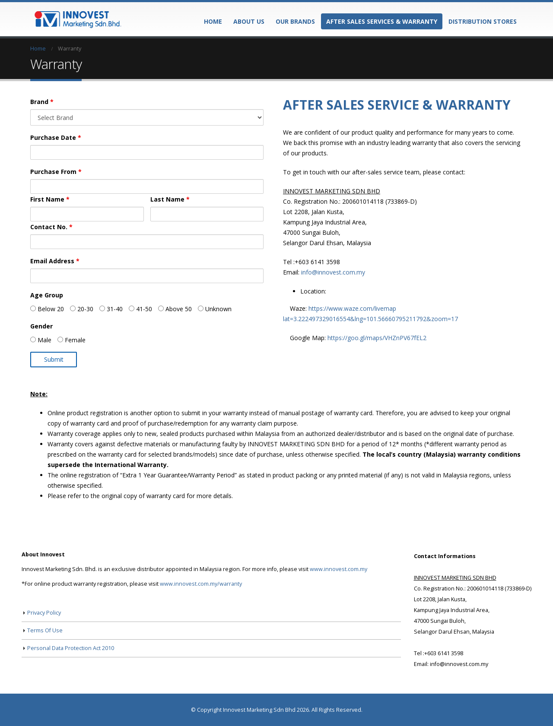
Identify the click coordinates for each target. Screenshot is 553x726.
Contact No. (51, 227)
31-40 (111, 309)
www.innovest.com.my (338, 569)
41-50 (140, 309)
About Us (248, 21)
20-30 (81, 309)
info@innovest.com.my (333, 272)
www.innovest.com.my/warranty (201, 583)
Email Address (54, 261)
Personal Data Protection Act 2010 (70, 648)
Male (40, 340)
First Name (50, 199)
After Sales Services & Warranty (381, 21)
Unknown (215, 309)
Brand (42, 102)
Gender (41, 326)
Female (71, 340)
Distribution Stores (482, 21)
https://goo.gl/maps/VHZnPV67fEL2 (376, 338)
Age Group (46, 295)
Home (213, 21)
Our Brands (295, 21)
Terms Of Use (45, 630)
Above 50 (175, 309)
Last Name (170, 199)
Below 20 (47, 309)
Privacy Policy (44, 612)
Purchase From (56, 171)
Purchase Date (55, 137)
